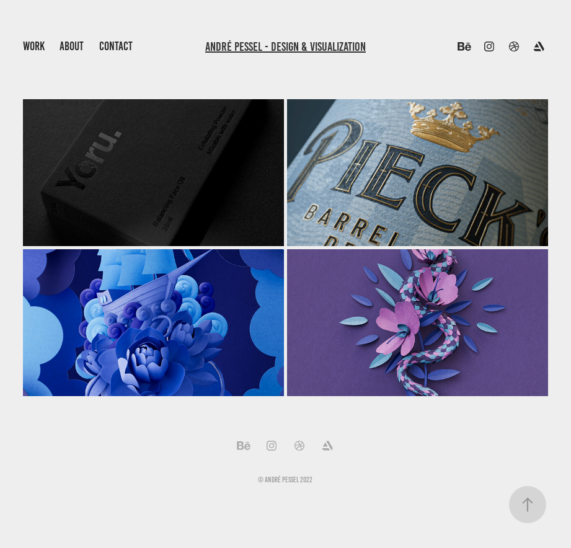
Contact (116, 46)
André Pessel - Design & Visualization (285, 46)
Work (34, 46)
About (72, 46)
